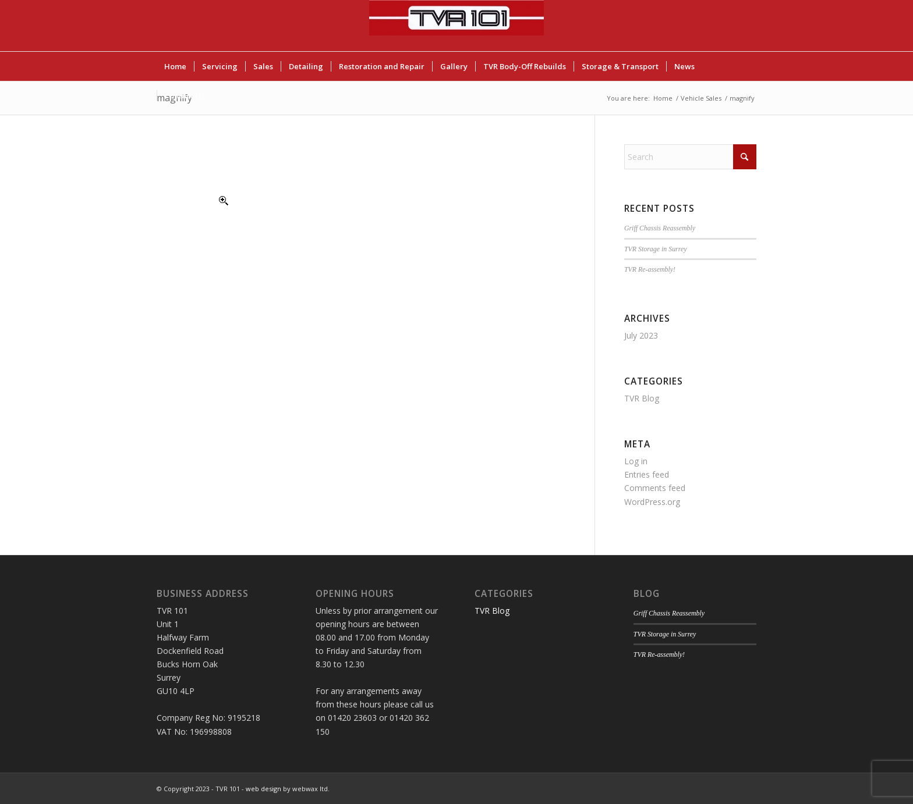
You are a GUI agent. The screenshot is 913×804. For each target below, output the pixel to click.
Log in (635, 461)
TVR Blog (641, 398)
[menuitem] (175, 66)
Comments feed (654, 487)
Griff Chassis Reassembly (659, 228)
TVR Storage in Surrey (655, 249)
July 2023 (641, 335)
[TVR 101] (456, 25)
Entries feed (646, 474)
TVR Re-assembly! (649, 269)
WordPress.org (652, 501)
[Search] (690, 156)
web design (263, 788)
